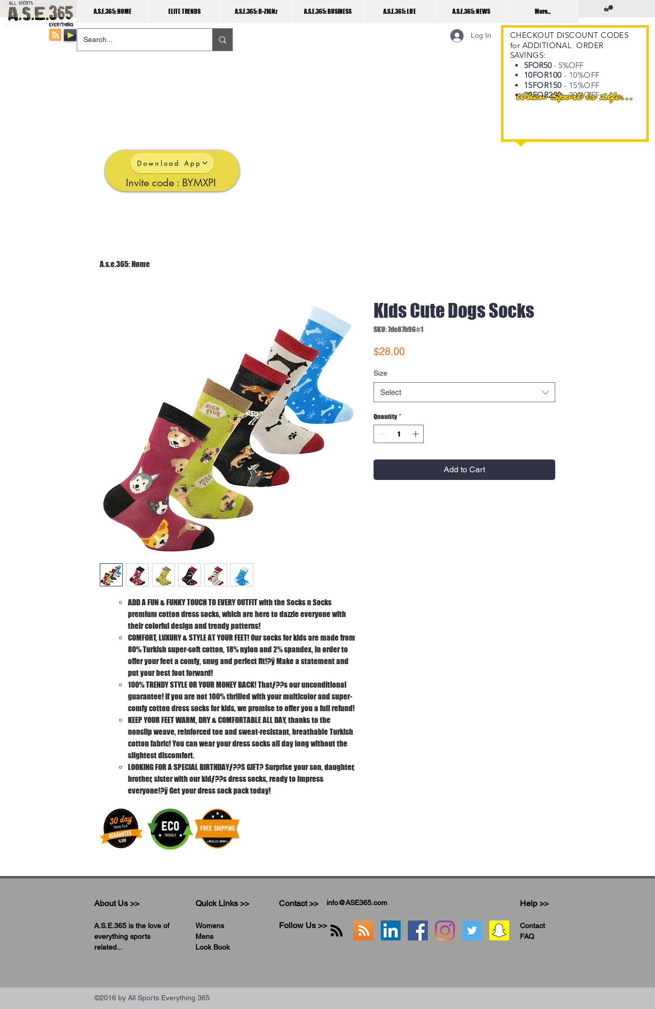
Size (380, 373)
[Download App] (172, 163)
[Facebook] (418, 930)
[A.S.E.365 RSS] (364, 930)
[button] (608, 8)
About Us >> (116, 903)
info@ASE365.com (356, 902)
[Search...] (137, 40)
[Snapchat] (499, 930)
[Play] (70, 35)
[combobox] (464, 392)
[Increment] (416, 434)
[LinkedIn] (391, 930)
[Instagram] (445, 930)
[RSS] (336, 930)
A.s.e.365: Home (125, 264)
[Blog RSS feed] (55, 35)
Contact (532, 926)
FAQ (527, 936)
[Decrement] (381, 434)
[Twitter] (472, 930)
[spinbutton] (398, 434)
